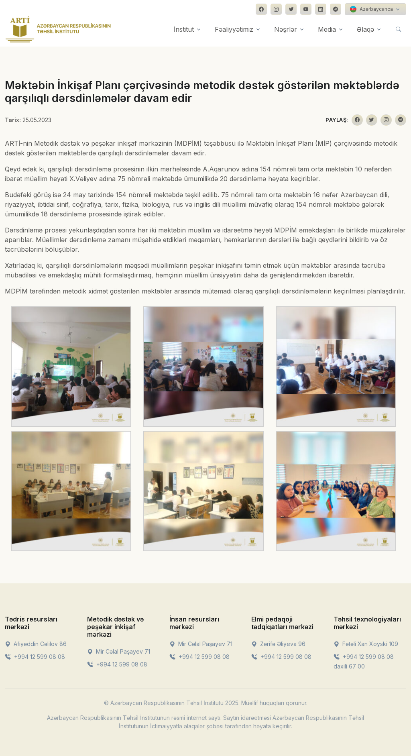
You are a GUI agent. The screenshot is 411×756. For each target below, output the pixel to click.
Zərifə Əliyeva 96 (278, 643)
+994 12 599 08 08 (35, 656)
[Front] (58, 29)
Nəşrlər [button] (285, 29)
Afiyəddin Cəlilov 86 (36, 643)
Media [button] (327, 29)
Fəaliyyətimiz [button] (234, 29)
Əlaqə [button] (365, 29)
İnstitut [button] (184, 29)
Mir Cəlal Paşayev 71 (118, 651)
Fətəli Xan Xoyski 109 (366, 643)
